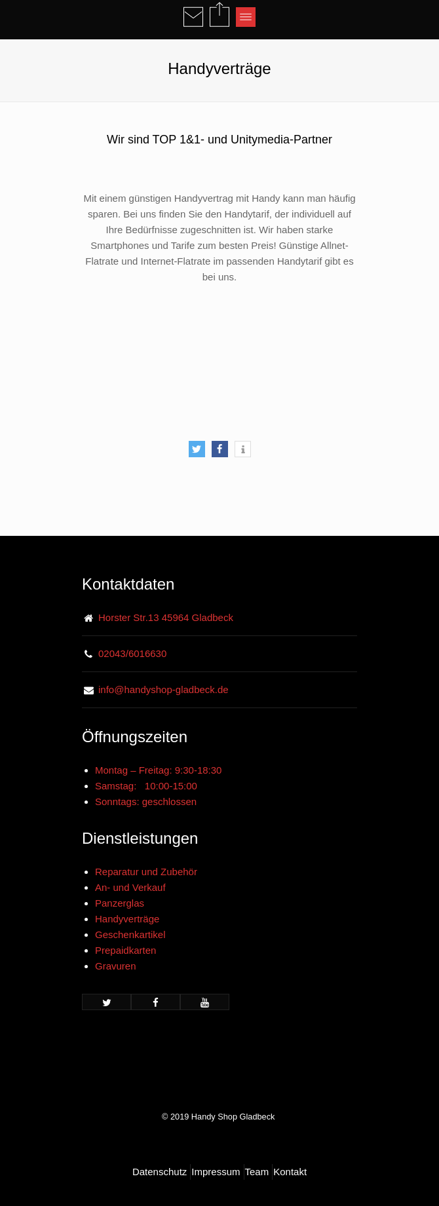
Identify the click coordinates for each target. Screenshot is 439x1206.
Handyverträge (127, 918)
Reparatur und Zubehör (146, 871)
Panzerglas (119, 903)
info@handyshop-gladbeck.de (163, 689)
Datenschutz (159, 1171)
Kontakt (290, 1171)
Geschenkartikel (130, 934)
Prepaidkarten (125, 950)
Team (257, 1171)
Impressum (215, 1171)
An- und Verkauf (130, 887)
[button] (197, 449)
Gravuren (115, 965)
